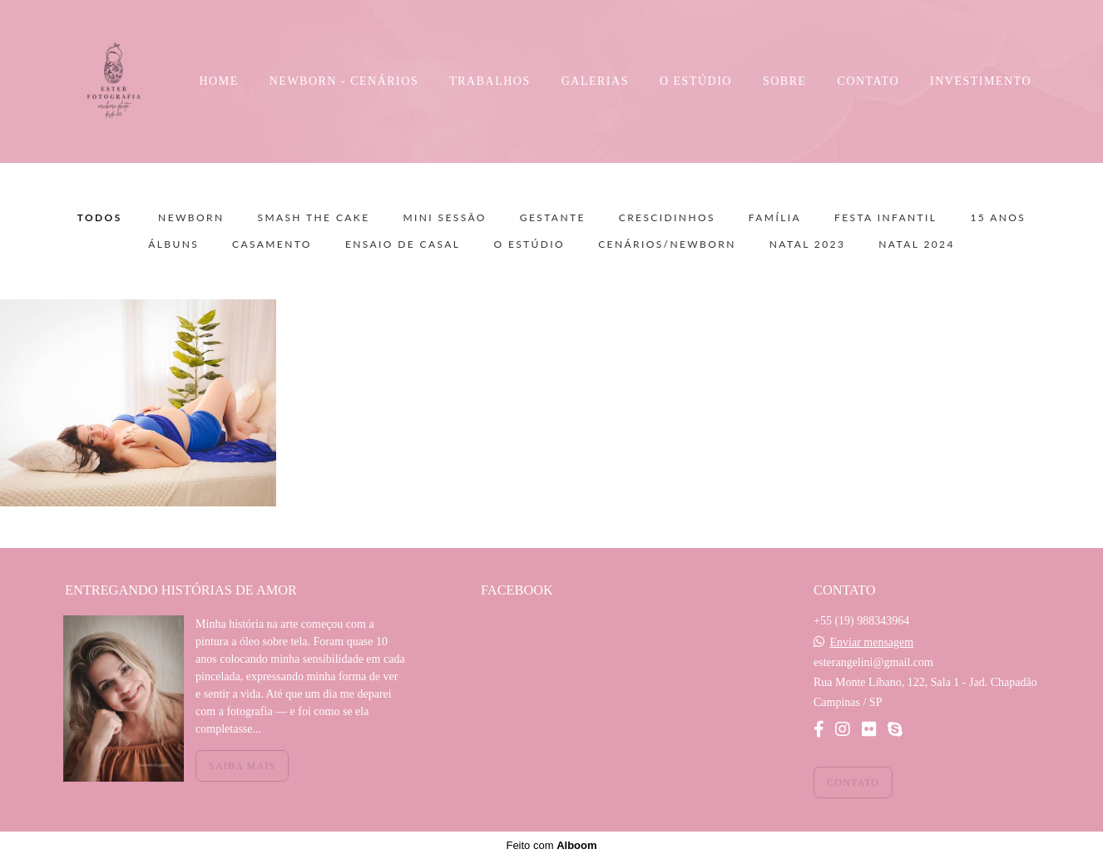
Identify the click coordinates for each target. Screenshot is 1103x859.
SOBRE (785, 81)
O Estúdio (529, 244)
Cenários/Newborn (667, 244)
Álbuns (173, 244)
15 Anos (998, 218)
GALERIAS (595, 81)
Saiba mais (242, 766)
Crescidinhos (667, 218)
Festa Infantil (885, 218)
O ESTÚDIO (696, 81)
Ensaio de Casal (403, 244)
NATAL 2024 (916, 244)
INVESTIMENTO (980, 81)
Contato (853, 782)
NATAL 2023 (807, 244)
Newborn (191, 218)
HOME (219, 81)
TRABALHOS (490, 81)
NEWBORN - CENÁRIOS (344, 81)
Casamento (272, 244)
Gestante (553, 218)
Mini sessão (445, 218)
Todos (99, 218)
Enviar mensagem (871, 643)
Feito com (551, 845)
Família (775, 218)
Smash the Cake (313, 218)
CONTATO (868, 81)
